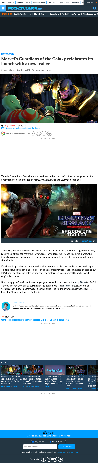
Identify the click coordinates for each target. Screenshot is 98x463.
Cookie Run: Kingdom (22, 14)
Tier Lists (51, 3)
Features (75, 3)
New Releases (7, 54)
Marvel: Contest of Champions (46, 14)
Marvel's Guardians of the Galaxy (26, 128)
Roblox (20, 3)
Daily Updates (39, 442)
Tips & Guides (63, 3)
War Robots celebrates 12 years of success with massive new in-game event (35, 320)
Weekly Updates (57, 442)
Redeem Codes (39, 3)
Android (11, 3)
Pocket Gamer (86, 241)
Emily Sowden (9, 125)
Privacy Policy (73, 452)
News (28, 3)
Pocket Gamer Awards (71, 14)
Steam (9, 128)
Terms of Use (61, 452)
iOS (3, 3)
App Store (80, 282)
